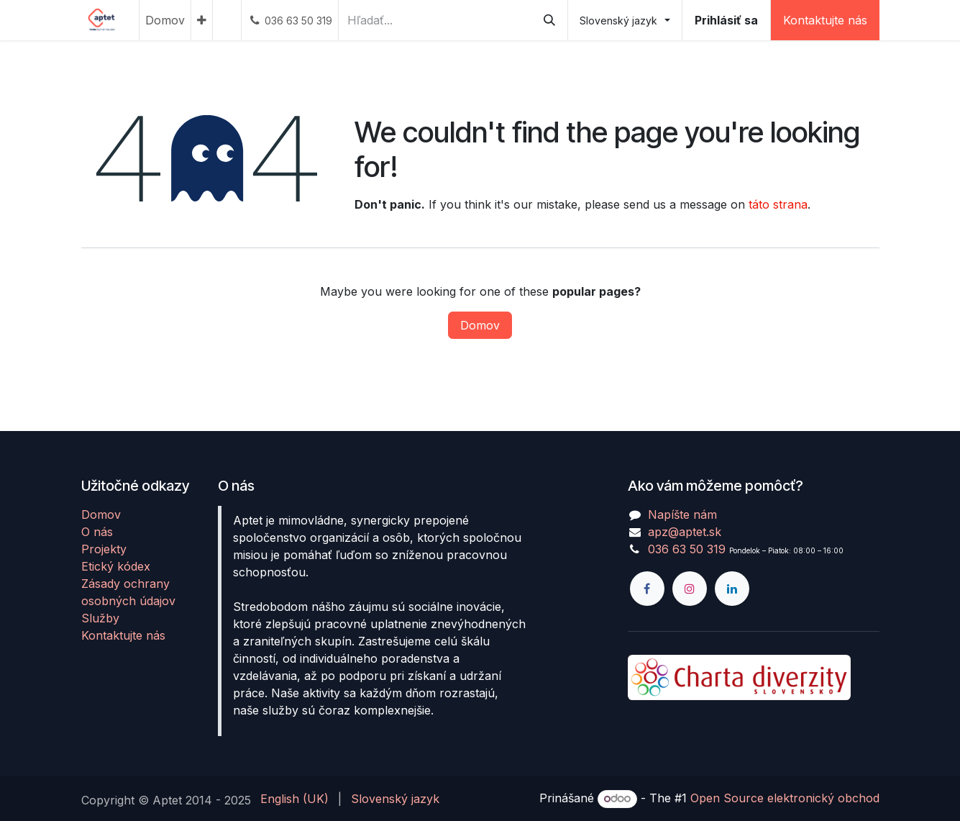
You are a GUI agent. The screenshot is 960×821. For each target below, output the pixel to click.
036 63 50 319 (687, 549)
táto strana (778, 204)
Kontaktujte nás (825, 20)
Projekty (104, 549)
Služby (100, 618)
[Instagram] (689, 588)
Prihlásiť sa (726, 20)
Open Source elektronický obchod (784, 798)
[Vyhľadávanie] (549, 20)
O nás (97, 532)
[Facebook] (647, 588)
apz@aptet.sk (684, 532)
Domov (480, 325)
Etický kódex (115, 566)
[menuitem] (165, 20)
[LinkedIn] (732, 588)
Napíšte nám (682, 514)
